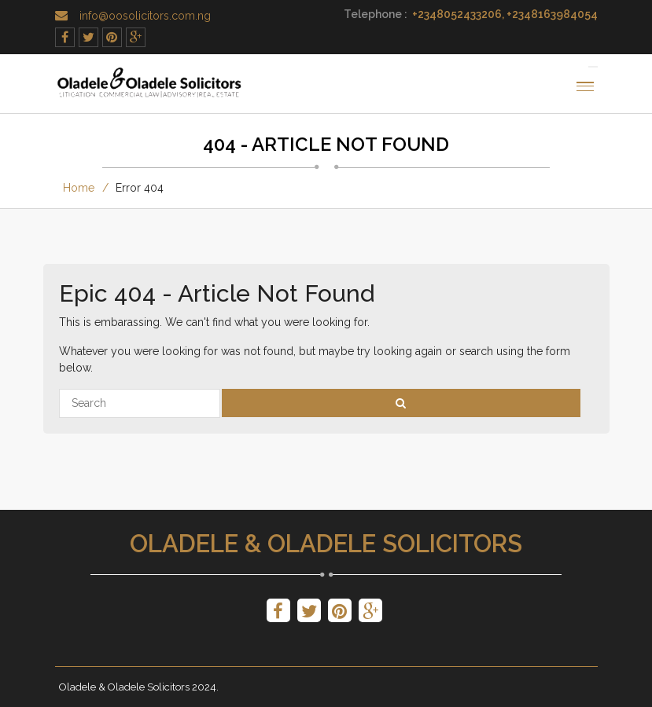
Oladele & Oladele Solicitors (326, 543)
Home (78, 187)
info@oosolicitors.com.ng (145, 15)
